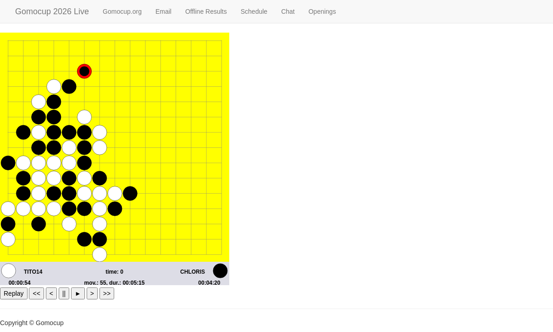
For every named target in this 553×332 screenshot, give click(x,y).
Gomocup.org (122, 11)
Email (163, 11)
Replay (14, 293)
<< (36, 293)
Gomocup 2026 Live (52, 11)
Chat (288, 11)
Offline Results (206, 11)
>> (107, 293)
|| (64, 293)
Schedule (254, 11)
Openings (322, 11)
